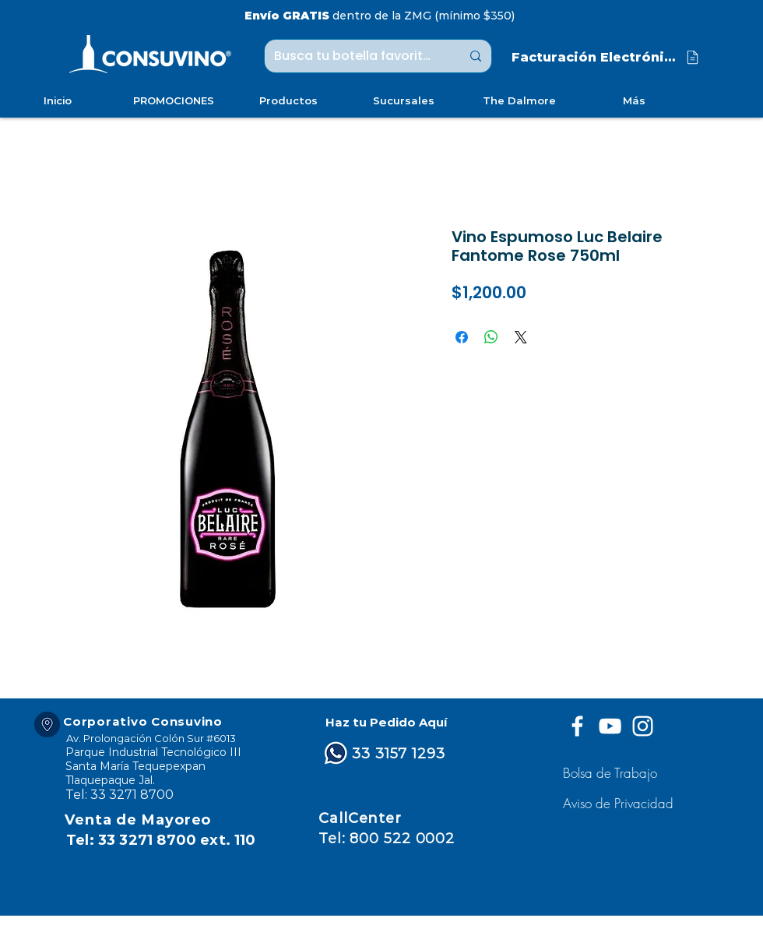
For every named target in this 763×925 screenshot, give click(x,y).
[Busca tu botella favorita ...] (356, 56)
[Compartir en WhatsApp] (491, 337)
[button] (620, 803)
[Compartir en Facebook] (461, 337)
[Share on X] (521, 337)
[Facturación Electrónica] (606, 57)
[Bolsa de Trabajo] (612, 772)
